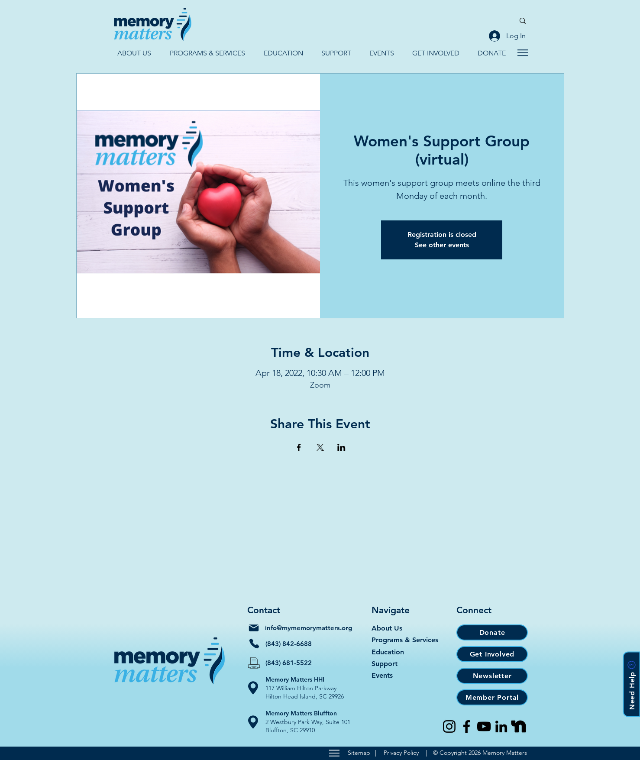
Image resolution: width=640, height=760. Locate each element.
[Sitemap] (334, 753)
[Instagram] (449, 726)
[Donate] (492, 632)
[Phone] (254, 643)
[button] (134, 53)
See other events (442, 245)
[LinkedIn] (501, 726)
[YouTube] (483, 726)
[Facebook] (466, 726)
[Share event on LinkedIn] (341, 447)
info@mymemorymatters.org (308, 628)
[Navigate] (522, 52)
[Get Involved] (492, 654)
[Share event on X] (320, 447)
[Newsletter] (492, 676)
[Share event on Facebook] (299, 447)
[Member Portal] (492, 697)
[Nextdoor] (518, 726)
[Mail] (253, 628)
